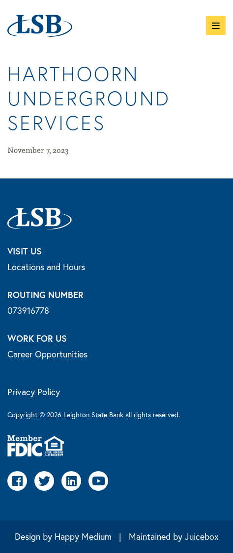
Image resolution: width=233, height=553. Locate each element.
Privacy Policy (33, 392)
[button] (216, 25)
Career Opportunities (47, 354)
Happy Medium (83, 536)
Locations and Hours (46, 267)
